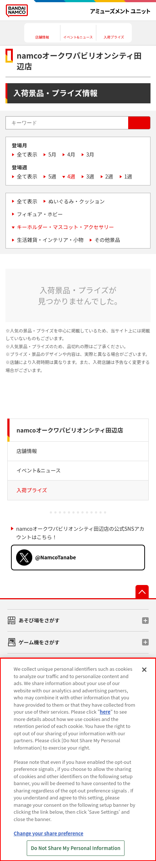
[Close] (144, 670)
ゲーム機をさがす (39, 642)
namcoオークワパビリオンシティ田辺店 (69, 430)
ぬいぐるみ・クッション (76, 201)
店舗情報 (26, 451)
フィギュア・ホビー (40, 214)
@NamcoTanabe (55, 557)
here (105, 711)
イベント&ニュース (38, 470)
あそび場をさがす (39, 620)
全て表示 (27, 154)
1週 (128, 176)
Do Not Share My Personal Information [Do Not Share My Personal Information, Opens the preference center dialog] (75, 848)
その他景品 (107, 239)
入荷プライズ (31, 490)
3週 (90, 176)
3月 (90, 154)
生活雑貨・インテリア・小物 (50, 239)
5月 (52, 154)
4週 (71, 176)
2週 (109, 176)
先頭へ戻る (142, 591)
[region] (78, 759)
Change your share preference (48, 833)
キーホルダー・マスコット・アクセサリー (65, 227)
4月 (71, 154)
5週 (52, 176)
